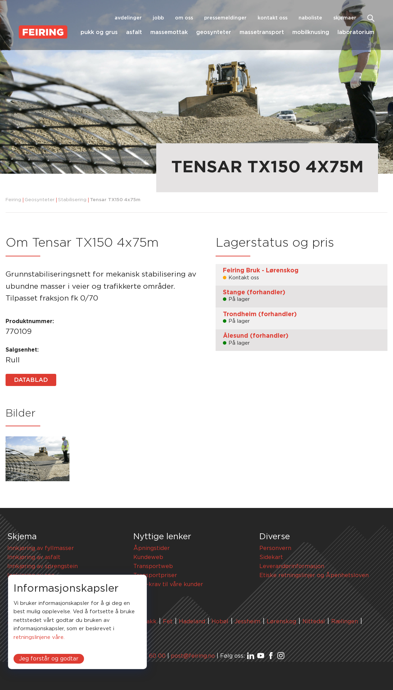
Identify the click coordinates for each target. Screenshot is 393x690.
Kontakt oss (272, 18)
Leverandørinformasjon (291, 566)
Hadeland (192, 621)
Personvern (275, 548)
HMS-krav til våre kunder (168, 584)
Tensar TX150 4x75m (115, 200)
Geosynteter (213, 32)
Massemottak (169, 32)
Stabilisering (72, 200)
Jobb (158, 18)
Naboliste (310, 18)
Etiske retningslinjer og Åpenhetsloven (314, 575)
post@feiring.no (193, 656)
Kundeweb (148, 557)
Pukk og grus (99, 32)
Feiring (13, 200)
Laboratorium (355, 32)
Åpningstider (151, 548)
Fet (168, 621)
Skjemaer (344, 18)
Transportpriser (155, 575)
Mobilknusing (310, 32)
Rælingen (344, 621)
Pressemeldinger (225, 18)
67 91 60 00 (149, 656)
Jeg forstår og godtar (48, 659)
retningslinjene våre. (39, 637)
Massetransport (262, 32)
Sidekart (271, 557)
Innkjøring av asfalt (33, 557)
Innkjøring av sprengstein (42, 566)
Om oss (184, 18)
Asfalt (134, 32)
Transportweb (153, 566)
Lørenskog (281, 621)
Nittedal (313, 621)
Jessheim (247, 621)
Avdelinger (128, 18)
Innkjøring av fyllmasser (40, 548)
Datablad (31, 380)
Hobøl (219, 621)
